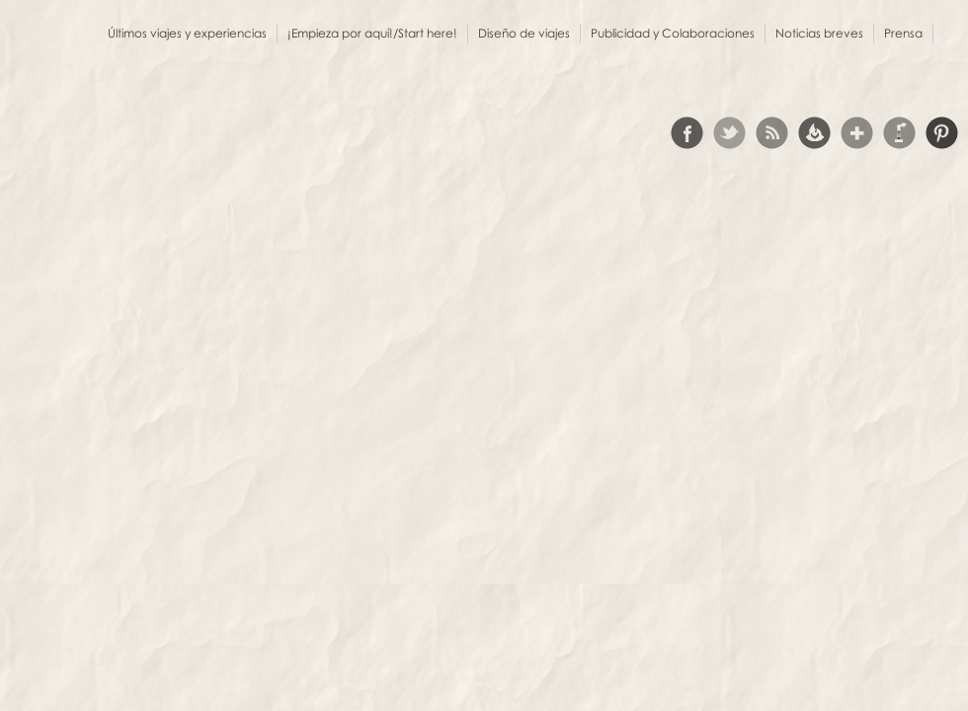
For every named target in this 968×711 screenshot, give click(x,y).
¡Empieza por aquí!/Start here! (372, 33)
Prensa (903, 33)
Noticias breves (819, 33)
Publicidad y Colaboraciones (673, 33)
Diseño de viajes (524, 33)
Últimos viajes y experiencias (187, 33)
